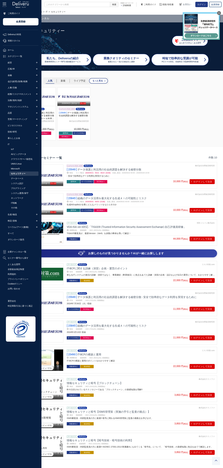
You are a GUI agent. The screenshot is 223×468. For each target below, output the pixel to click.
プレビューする (66, 352)
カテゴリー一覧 (59, 12)
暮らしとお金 (14, 138)
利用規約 (12, 274)
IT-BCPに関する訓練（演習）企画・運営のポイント (116, 262)
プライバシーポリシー (18, 279)
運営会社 (12, 301)
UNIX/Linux (16, 164)
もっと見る (122, 81)
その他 (14, 207)
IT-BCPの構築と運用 (103, 341)
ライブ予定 (104, 80)
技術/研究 (12, 132)
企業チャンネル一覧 (14, 252)
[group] (63, 113)
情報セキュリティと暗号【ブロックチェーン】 (114, 368)
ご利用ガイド (148, 4)
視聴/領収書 (166, 4)
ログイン (201, 4)
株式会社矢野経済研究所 (69, 121)
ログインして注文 (202, 181)
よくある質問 (14, 264)
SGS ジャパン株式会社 (206, 219)
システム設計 (17, 183)
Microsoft (15, 168)
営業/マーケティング (17, 119)
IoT (12, 149)
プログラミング (18, 188)
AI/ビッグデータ (18, 154)
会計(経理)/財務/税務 (18, 81)
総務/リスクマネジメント (19, 94)
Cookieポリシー (15, 284)
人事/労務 (12, 87)
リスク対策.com (208, 258)
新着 (87, 80)
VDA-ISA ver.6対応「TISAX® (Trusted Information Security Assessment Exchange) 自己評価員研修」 (145, 222)
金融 (10, 75)
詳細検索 (126, 5)
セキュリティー (18, 173)
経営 (10, 62)
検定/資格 (12, 221)
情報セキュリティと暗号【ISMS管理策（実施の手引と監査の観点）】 (128, 394)
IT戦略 (14, 203)
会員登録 (215, 4)
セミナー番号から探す (15, 258)
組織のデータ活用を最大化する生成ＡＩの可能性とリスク (126, 196)
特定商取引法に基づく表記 (20, 306)
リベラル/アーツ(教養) (18, 227)
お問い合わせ (14, 288)
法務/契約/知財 (15, 100)
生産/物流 (12, 214)
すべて (11, 233)
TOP (47, 12)
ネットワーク (17, 198)
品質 (10, 113)
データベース (17, 178)
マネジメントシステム (18, 106)
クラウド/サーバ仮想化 (22, 159)
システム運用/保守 (19, 193)
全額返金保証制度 (16, 269)
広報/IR (11, 69)
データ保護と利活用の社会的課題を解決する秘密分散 (123, 169)
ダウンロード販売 (16, 239)
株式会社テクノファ (207, 364)
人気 (74, 80)
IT (8, 144)
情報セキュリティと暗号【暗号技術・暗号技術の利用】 (119, 421)
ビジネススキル (15, 125)
